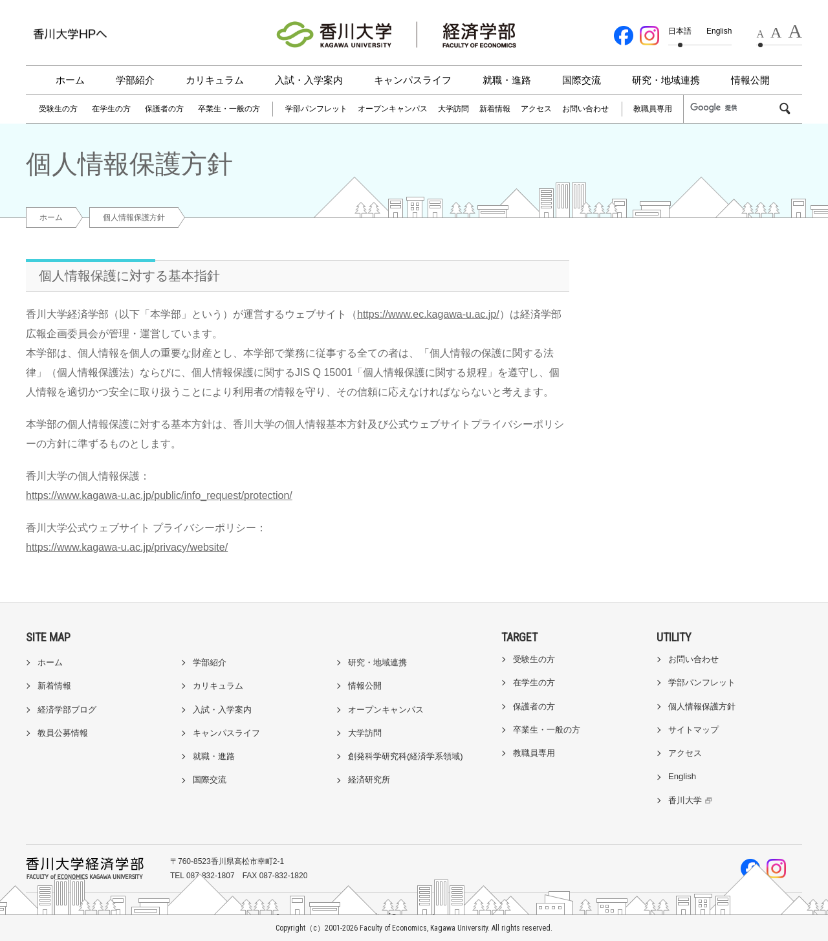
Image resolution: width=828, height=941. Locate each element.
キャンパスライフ (413, 79)
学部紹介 (135, 79)
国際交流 (581, 79)
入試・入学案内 (309, 79)
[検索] (733, 108)
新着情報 (494, 108)
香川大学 (691, 800)
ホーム (70, 79)
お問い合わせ (585, 108)
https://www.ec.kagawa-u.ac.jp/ (428, 314)
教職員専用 (652, 108)
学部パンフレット (316, 108)
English (719, 31)
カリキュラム (215, 79)
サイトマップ (693, 730)
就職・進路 (507, 79)
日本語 (680, 31)
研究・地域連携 (666, 79)
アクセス (536, 108)
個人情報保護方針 (701, 706)
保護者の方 (164, 108)
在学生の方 (111, 108)
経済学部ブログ (67, 709)
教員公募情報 (63, 733)
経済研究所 (369, 779)
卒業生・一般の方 (229, 108)
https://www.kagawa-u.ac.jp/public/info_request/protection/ (159, 495)
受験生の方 (58, 108)
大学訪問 (453, 108)
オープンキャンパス (393, 108)
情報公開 (750, 79)
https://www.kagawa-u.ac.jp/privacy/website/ (127, 547)
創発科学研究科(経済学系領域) (405, 756)
